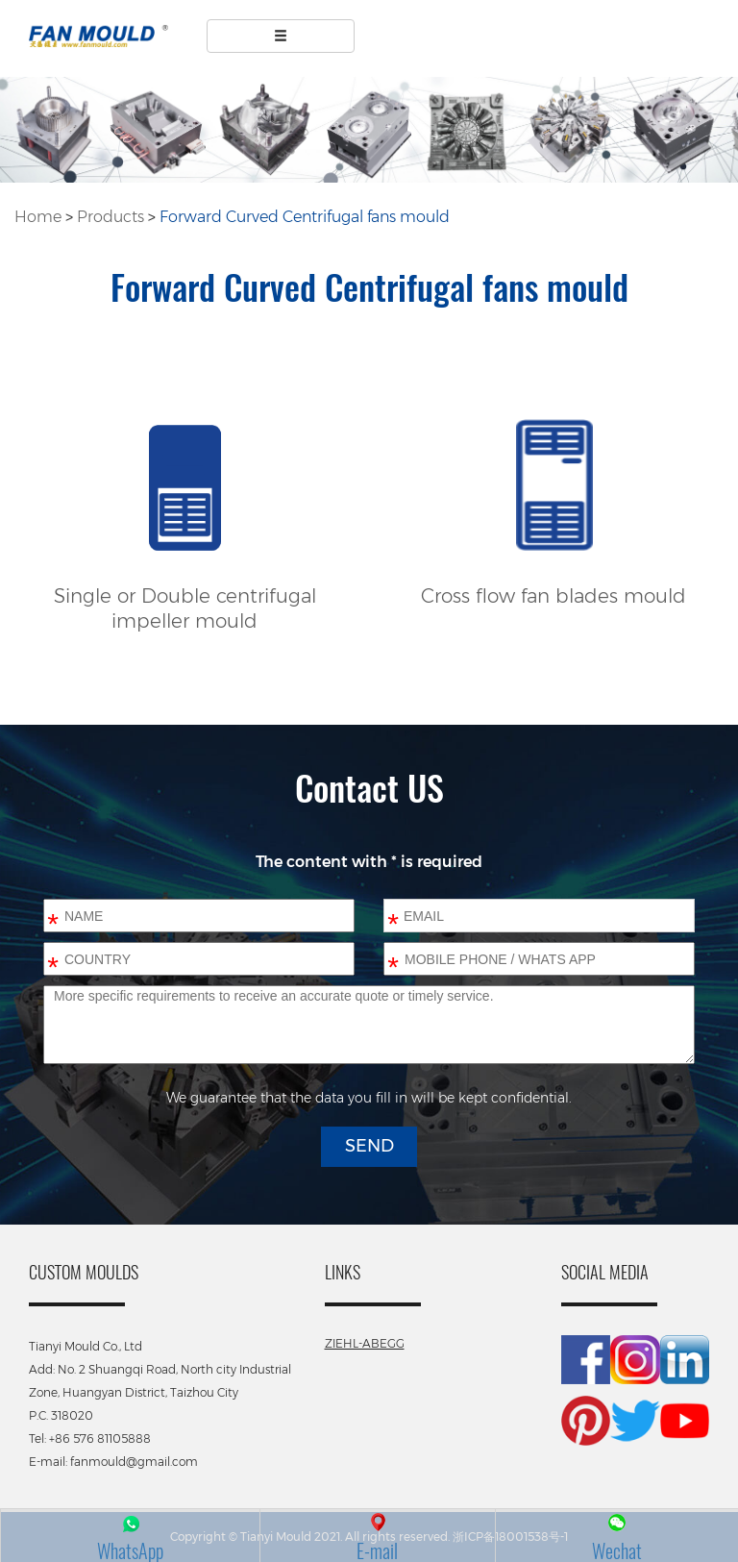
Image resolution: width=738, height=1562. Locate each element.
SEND (369, 1145)
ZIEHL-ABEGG (365, 1343)
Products (110, 217)
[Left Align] (281, 36)
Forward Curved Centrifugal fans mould (305, 217)
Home (38, 217)
